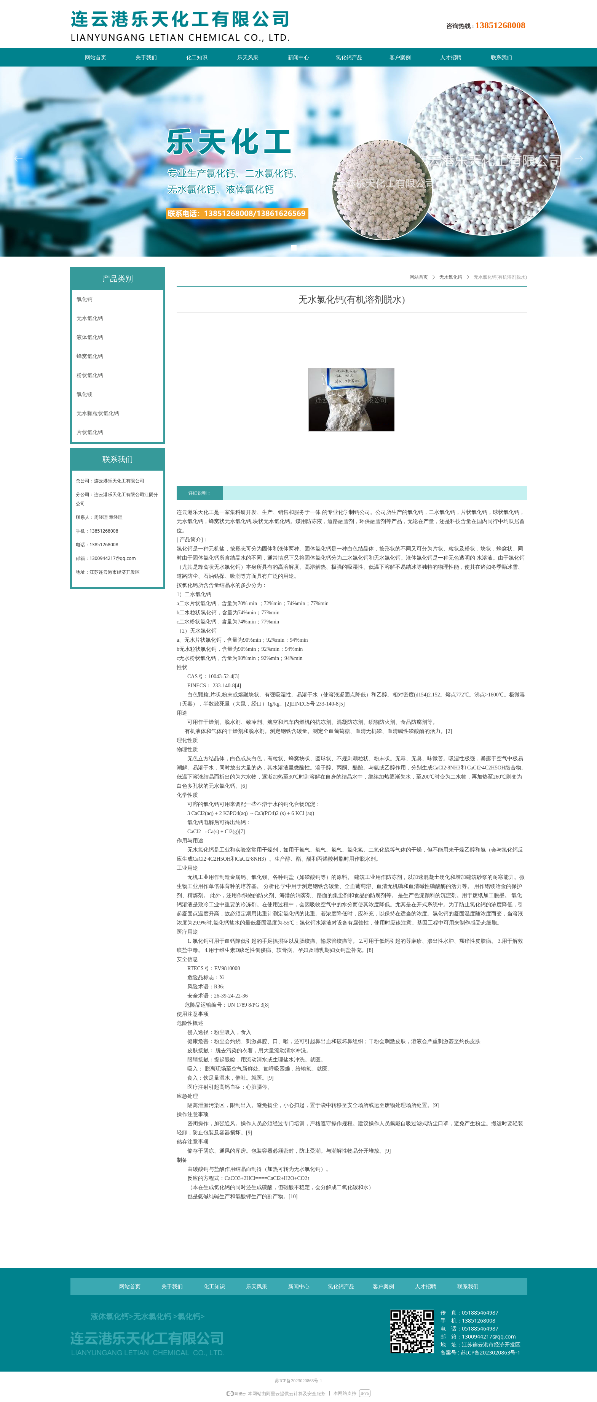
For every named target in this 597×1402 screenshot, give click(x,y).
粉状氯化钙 (90, 375)
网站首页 (419, 277)
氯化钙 (85, 299)
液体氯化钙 (90, 337)
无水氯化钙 (450, 277)
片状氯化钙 (90, 432)
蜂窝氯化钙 (90, 356)
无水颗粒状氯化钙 (98, 413)
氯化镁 (85, 394)
